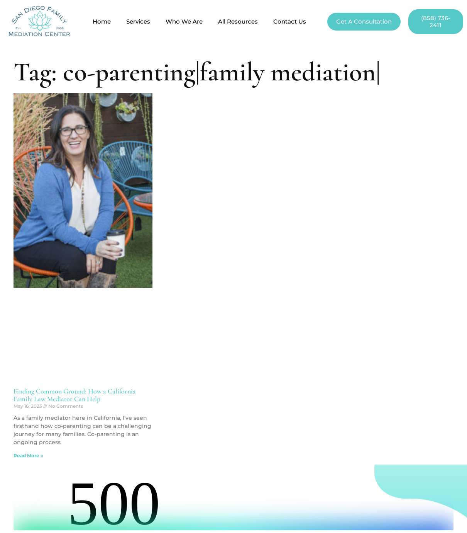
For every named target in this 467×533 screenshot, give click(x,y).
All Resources (238, 21)
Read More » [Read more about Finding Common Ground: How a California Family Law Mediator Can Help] (28, 455)
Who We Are (184, 21)
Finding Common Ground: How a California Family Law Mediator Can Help (75, 395)
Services (138, 21)
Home (102, 21)
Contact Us (289, 21)
